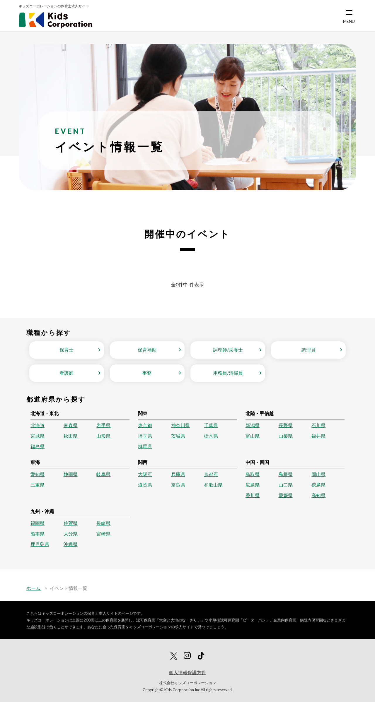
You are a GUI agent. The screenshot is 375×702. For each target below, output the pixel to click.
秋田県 (71, 436)
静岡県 (71, 474)
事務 (147, 373)
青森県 (71, 425)
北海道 (37, 425)
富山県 (253, 436)
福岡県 (37, 523)
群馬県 (145, 446)
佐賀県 (71, 523)
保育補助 (147, 349)
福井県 (318, 436)
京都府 (211, 474)
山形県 (103, 436)
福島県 (37, 446)
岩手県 (103, 425)
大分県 (71, 533)
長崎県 (103, 523)
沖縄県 (71, 544)
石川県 (318, 425)
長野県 (286, 425)
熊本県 (37, 533)
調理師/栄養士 (228, 349)
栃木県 (211, 436)
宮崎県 (103, 533)
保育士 (66, 349)
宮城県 (37, 436)
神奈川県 (180, 425)
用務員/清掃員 (228, 373)
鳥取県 (253, 474)
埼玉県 (145, 436)
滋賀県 (145, 484)
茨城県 (178, 436)
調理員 (308, 349)
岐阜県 (103, 474)
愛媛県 (286, 495)
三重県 (37, 484)
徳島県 (318, 484)
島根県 (286, 474)
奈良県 (178, 484)
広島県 (253, 484)
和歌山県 (213, 484)
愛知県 (37, 474)
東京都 (145, 425)
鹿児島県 (39, 544)
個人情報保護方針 (187, 672)
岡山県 (318, 474)
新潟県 (253, 425)
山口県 (286, 484)
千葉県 (211, 425)
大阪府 (145, 474)
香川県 (253, 495)
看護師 (66, 373)
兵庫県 (178, 474)
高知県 (318, 495)
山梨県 (286, 436)
